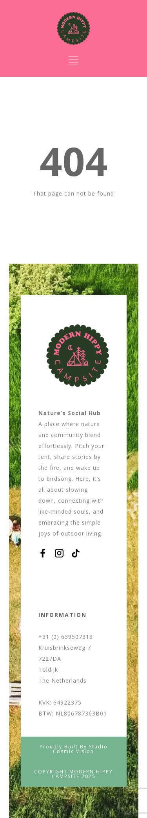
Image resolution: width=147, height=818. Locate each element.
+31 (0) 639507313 (65, 636)
